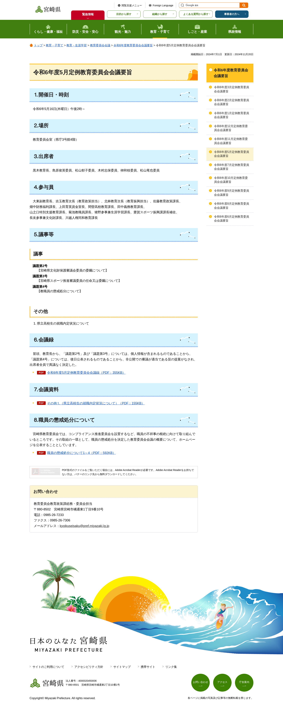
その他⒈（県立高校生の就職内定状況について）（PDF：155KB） (96, 403)
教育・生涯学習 (76, 45)
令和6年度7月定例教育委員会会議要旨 (231, 166)
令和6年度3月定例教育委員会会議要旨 (231, 89)
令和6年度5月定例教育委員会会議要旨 (231, 153)
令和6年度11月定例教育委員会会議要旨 (231, 140)
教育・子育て (54, 45)
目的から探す (123, 14)
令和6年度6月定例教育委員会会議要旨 (231, 218)
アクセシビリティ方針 (88, 666)
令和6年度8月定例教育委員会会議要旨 (231, 205)
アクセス (222, 682)
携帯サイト (148, 666)
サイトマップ (122, 666)
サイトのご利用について (48, 666)
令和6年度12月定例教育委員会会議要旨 (231, 128)
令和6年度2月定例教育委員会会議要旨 (231, 102)
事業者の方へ (231, 14)
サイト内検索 (182, 5)
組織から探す (159, 14)
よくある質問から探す (195, 14)
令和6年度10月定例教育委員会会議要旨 (231, 179)
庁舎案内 (244, 682)
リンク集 (171, 666)
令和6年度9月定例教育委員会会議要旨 (231, 192)
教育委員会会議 (100, 45)
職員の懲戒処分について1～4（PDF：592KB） (81, 453)
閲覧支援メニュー (132, 5)
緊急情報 (88, 14)
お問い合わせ (200, 682)
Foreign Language (163, 5)
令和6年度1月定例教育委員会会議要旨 (231, 115)
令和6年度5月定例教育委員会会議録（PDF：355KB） (86, 372)
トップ (38, 45)
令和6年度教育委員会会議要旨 (133, 45)
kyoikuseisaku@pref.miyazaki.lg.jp (84, 526)
